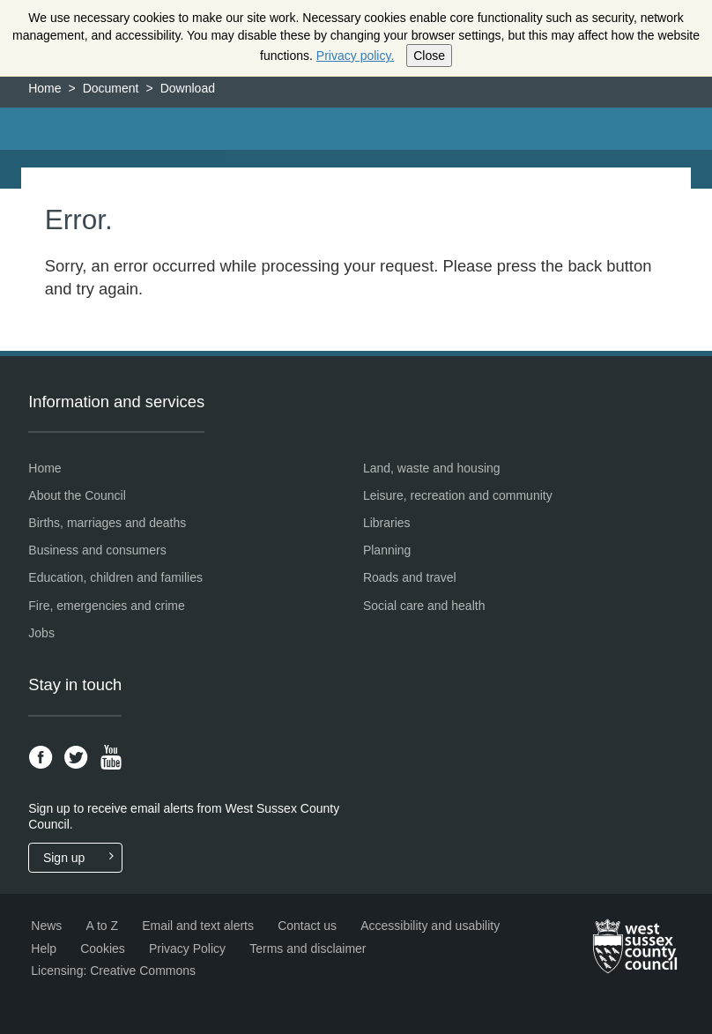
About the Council (77, 495)
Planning (387, 550)
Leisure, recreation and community (458, 495)
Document (111, 88)
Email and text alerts (198, 926)
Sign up (82, 858)
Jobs (41, 633)
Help (43, 948)
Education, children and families (115, 577)
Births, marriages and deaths (107, 523)
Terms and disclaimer (307, 948)
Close (429, 55)
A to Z (101, 926)
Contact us (307, 926)
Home (44, 88)
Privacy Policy (187, 948)
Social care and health (424, 606)
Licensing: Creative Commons (113, 970)
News (46, 926)
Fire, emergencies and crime (106, 606)
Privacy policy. (355, 55)
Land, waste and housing (432, 468)
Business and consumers (97, 550)
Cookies (102, 948)
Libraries (387, 523)
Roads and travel (409, 577)
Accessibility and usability (430, 926)
